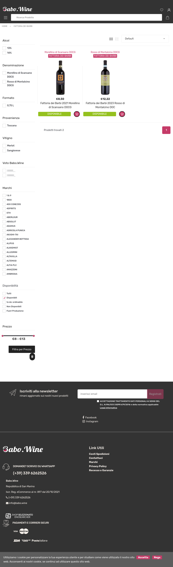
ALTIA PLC (12, 265)
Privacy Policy (98, 466)
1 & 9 (9, 195)
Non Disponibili (14, 306)
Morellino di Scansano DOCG (60, 52)
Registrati (155, 394)
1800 (9, 200)
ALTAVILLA (12, 256)
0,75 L (10, 105)
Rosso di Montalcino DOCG (105, 52)
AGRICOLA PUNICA (16, 230)
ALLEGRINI (12, 252)
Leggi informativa (108, 408)
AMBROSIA (12, 274)
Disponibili (12, 298)
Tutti (9, 293)
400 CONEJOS (14, 204)
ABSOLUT (11, 221)
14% (9, 52)
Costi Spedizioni (99, 453)
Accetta (143, 557)
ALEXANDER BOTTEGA (18, 239)
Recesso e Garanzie (101, 470)
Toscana (12, 125)
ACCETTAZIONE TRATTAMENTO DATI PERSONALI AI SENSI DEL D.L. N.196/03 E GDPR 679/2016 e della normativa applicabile (130, 404)
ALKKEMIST (12, 248)
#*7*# (10, 170)
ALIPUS (10, 243)
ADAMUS (11, 226)
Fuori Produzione (15, 311)
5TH (9, 213)
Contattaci (96, 458)
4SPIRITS (11, 208)
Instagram (90, 421)
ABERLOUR (12, 217)
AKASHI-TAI (12, 234)
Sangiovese (13, 150)
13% (9, 48)
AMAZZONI (12, 269)
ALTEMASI (12, 261)
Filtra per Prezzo (21, 349)
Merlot (10, 145)
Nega (157, 557)
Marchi (93, 462)
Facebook (89, 417)
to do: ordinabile (15, 302)
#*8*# (10, 175)
